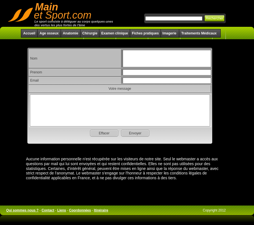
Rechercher (214, 18)
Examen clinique (114, 33)
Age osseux (49, 33)
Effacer (104, 133)
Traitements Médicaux (198, 33)
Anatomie (70, 33)
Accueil (29, 33)
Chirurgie (89, 33)
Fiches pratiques (145, 33)
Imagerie (170, 33)
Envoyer (135, 133)
